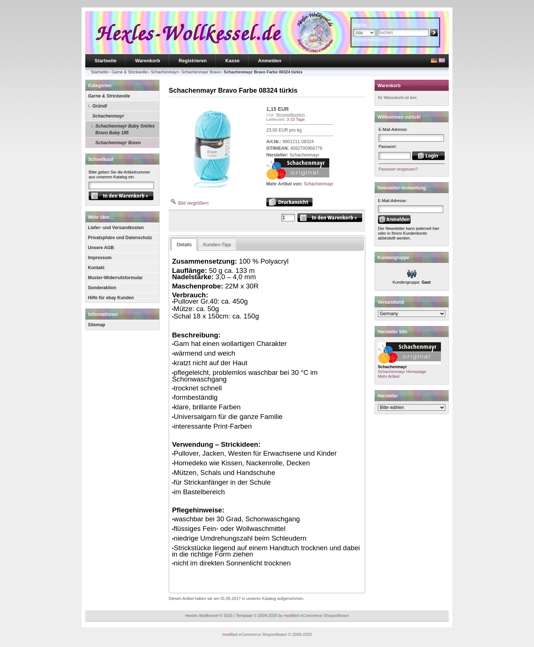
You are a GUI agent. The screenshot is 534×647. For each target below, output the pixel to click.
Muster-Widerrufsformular (115, 277)
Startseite (105, 60)
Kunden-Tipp (217, 244)
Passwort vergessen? (398, 169)
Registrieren (193, 60)
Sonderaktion (102, 287)
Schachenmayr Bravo (118, 142)
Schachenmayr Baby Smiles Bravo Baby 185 (125, 129)
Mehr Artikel (388, 376)
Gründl (99, 106)
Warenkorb (147, 60)
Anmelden (269, 60)
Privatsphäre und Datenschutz (120, 237)
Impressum (100, 257)
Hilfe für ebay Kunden (111, 297)
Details (184, 244)
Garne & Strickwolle (109, 96)
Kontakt (96, 267)
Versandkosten (290, 114)
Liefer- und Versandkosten (116, 227)
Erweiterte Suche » (370, 39)
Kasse (232, 60)
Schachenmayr (108, 116)
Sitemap (96, 324)
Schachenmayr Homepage (402, 371)
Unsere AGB (101, 247)
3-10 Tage (296, 119)
